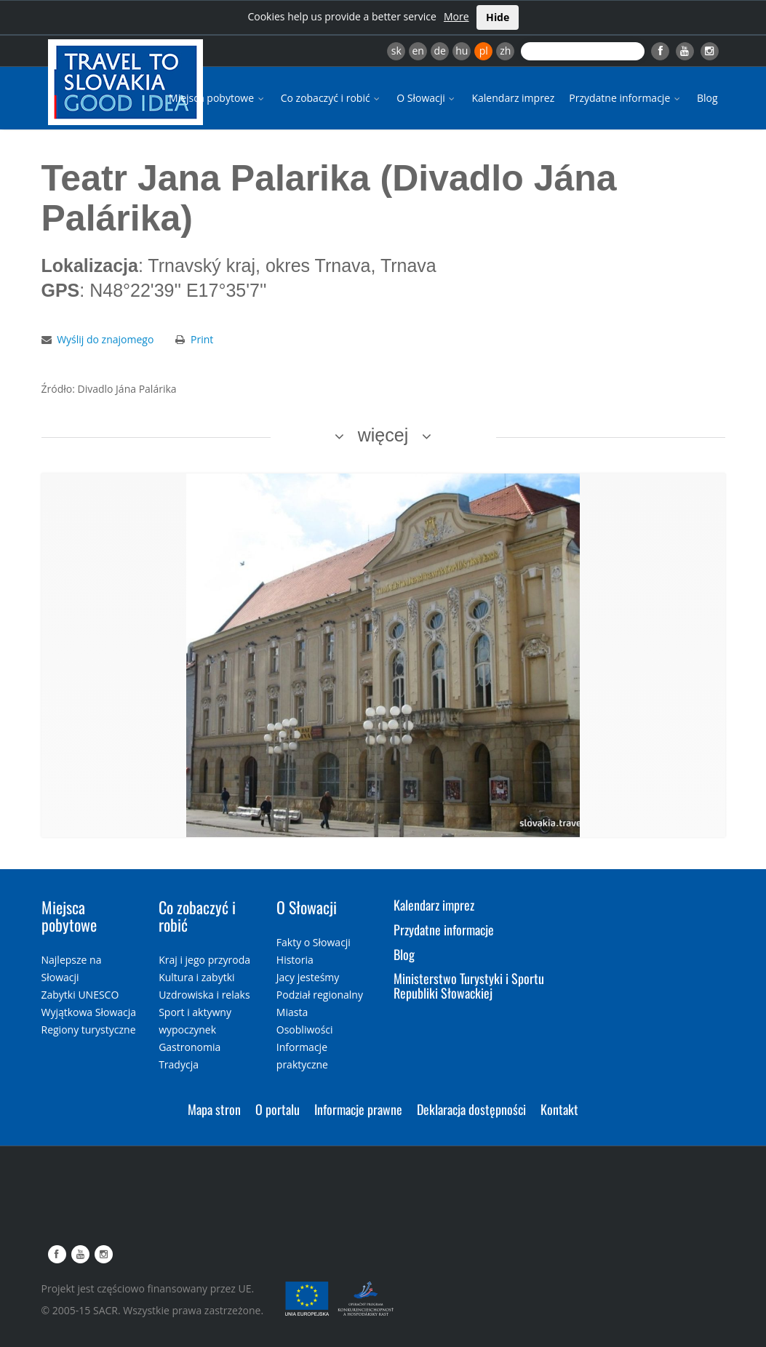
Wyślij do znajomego (105, 339)
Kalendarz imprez (512, 98)
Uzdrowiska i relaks (204, 995)
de (440, 50)
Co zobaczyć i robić (332, 98)
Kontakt (559, 1109)
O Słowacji (426, 98)
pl (483, 50)
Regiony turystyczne (88, 1029)
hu (461, 50)
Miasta (292, 1012)
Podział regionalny (319, 995)
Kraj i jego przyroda (204, 960)
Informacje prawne (358, 1109)
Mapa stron (214, 1109)
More (456, 16)
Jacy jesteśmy (307, 977)
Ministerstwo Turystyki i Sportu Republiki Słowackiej (469, 985)
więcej (383, 435)
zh (505, 50)
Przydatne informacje (625, 98)
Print (202, 339)
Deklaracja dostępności (471, 1109)
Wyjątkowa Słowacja (89, 1012)
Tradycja (179, 1064)
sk (396, 50)
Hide (497, 17)
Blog (707, 98)
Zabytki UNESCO (80, 995)
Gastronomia (189, 1047)
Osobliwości (304, 1029)
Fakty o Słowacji (313, 942)
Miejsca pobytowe (217, 98)
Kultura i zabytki (196, 977)
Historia (295, 960)
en (417, 50)
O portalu (277, 1109)
